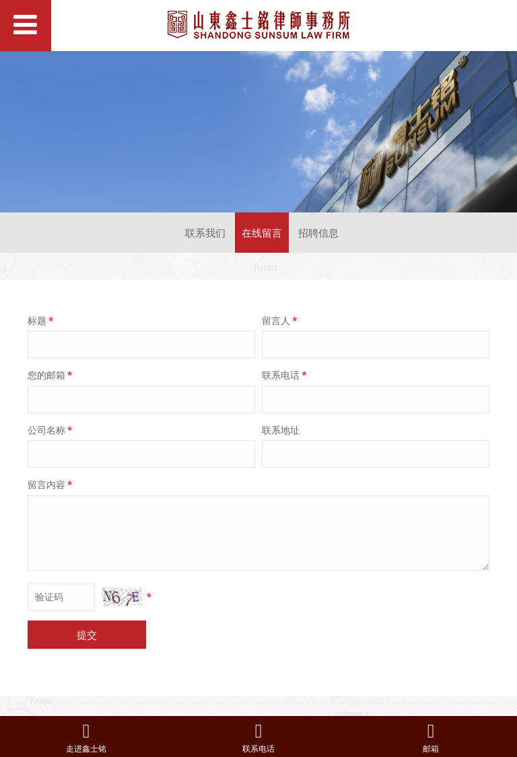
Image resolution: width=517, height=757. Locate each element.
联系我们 (205, 232)
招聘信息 (318, 232)
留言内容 (51, 484)
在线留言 (262, 232)
